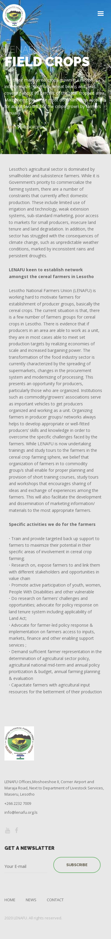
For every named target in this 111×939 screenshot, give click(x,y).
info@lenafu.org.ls (21, 812)
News (31, 899)
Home (9, 899)
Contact (55, 899)
